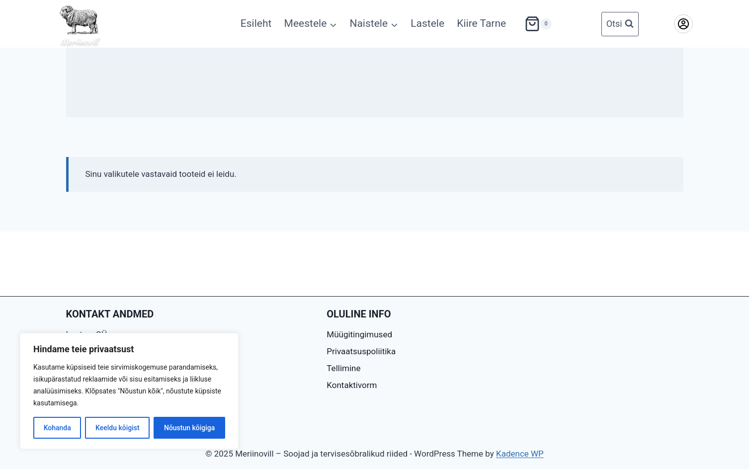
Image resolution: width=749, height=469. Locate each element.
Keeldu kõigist (117, 428)
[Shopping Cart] (532, 24)
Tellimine (343, 368)
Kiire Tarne (481, 23)
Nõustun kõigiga (189, 428)
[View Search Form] (620, 24)
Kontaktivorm (352, 385)
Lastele (427, 23)
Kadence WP (520, 454)
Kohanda (57, 428)
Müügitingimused (359, 334)
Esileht (256, 23)
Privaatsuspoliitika (361, 351)
